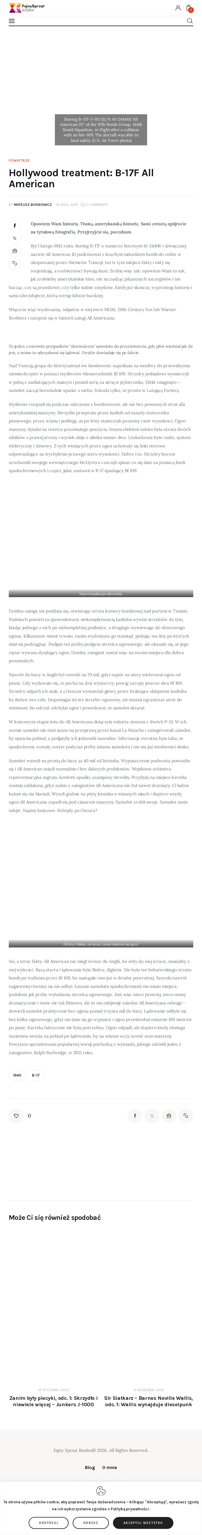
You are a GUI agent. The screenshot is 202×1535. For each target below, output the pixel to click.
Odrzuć (90, 1523)
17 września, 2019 (149, 1390)
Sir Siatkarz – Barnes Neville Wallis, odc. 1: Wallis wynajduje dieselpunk (148, 1401)
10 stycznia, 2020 (53, 1390)
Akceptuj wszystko (143, 1523)
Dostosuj (48, 1523)
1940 (17, 1075)
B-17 (35, 1075)
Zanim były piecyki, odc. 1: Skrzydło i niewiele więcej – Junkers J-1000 (53, 1401)
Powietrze (19, 160)
